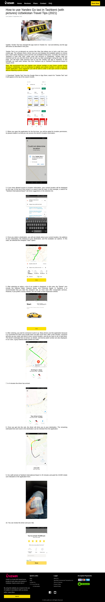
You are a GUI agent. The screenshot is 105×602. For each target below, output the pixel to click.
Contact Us (32, 582)
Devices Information (35, 586)
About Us (56, 578)
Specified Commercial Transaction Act (63, 580)
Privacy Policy (57, 584)
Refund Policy (57, 586)
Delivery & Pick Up (34, 584)
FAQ (31, 580)
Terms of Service (58, 582)
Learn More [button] (11, 592)
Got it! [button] (17, 596)
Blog (31, 578)
